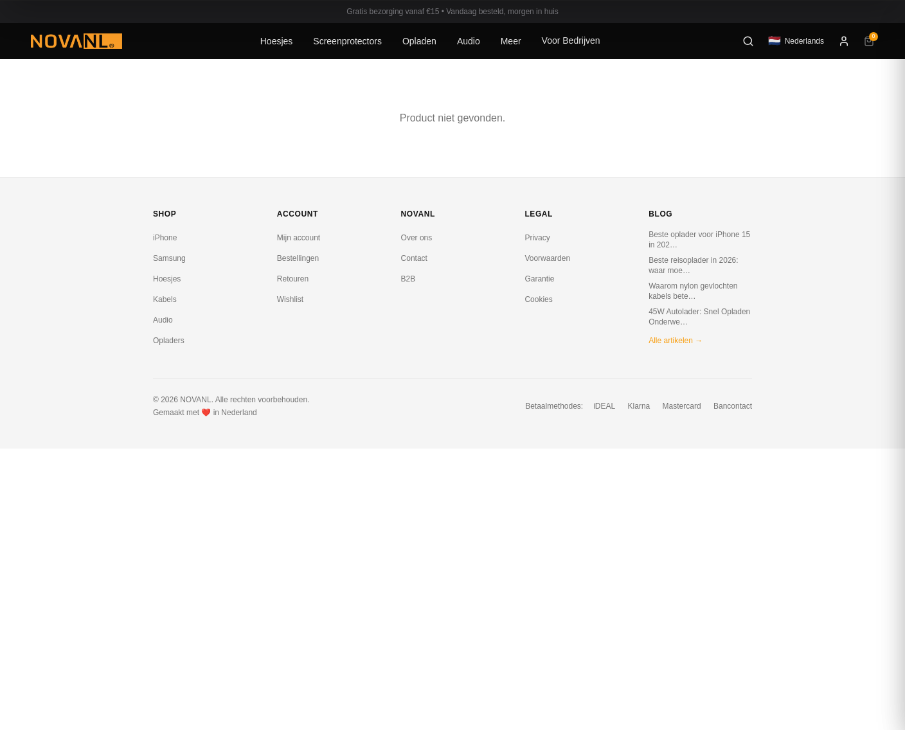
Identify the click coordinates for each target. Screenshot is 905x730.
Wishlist (290, 299)
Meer (511, 41)
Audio (468, 41)
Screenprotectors (347, 41)
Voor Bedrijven (571, 40)
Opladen (419, 41)
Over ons (417, 237)
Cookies (538, 299)
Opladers (168, 340)
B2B (408, 278)
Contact (414, 258)
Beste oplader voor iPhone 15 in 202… (699, 239)
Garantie (539, 278)
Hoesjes (276, 41)
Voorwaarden (547, 258)
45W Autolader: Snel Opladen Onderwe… (699, 316)
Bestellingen (298, 258)
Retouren (293, 278)
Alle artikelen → (676, 340)
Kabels (165, 299)
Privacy (537, 237)
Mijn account (298, 237)
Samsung (169, 258)
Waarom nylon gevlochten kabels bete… (693, 291)
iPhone (165, 237)
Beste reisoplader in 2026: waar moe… (693, 265)
